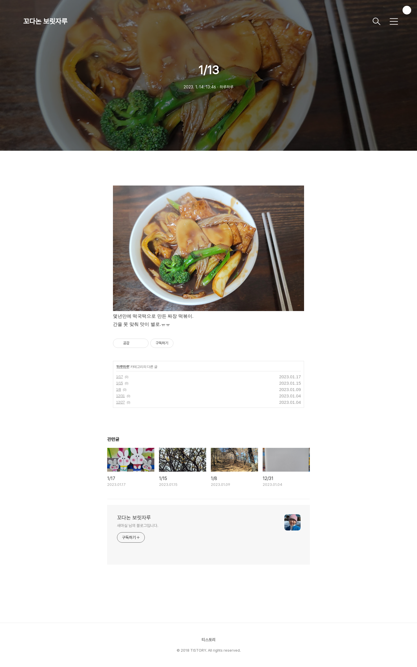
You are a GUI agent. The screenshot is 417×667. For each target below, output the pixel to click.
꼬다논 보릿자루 (45, 21)
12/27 (120, 402)
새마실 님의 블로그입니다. (137, 525)
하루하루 (122, 367)
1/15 (119, 383)
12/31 (120, 396)
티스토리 (208, 639)
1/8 (118, 390)
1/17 (119, 377)
